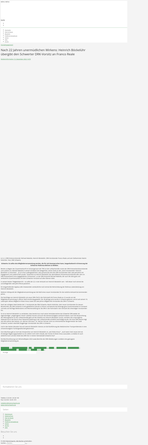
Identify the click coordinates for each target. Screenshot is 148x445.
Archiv (7, 42)
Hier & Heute (9, 32)
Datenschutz (9, 416)
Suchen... (4, 443)
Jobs (6, 40)
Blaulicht (7, 34)
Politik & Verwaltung (11, 36)
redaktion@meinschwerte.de (10, 403)
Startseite (8, 30)
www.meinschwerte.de (8, 405)
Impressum (8, 414)
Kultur (7, 38)
